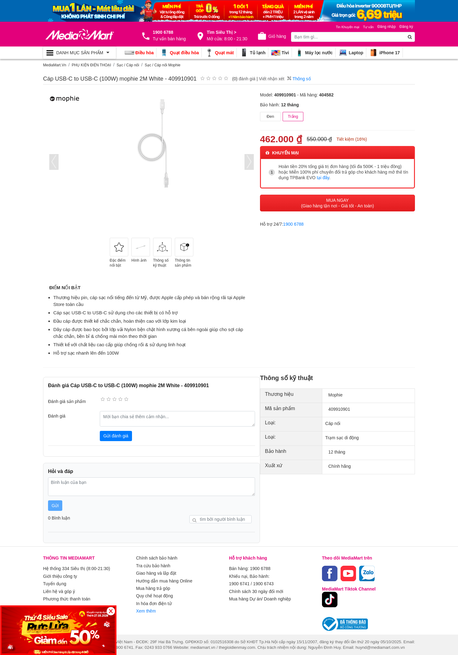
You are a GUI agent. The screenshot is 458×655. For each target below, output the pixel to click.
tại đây (323, 177)
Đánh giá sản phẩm (67, 401)
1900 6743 (263, 583)
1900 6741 (239, 583)
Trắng (293, 116)
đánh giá (247, 78)
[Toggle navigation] (79, 52)
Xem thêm (146, 610)
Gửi (55, 505)
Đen (270, 116)
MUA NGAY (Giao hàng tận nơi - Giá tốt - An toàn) (337, 202)
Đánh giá (56, 416)
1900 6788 (293, 223)
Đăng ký (406, 26)
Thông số (298, 78)
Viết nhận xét (271, 78)
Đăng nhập (386, 26)
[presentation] (54, 162)
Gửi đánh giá (116, 435)
